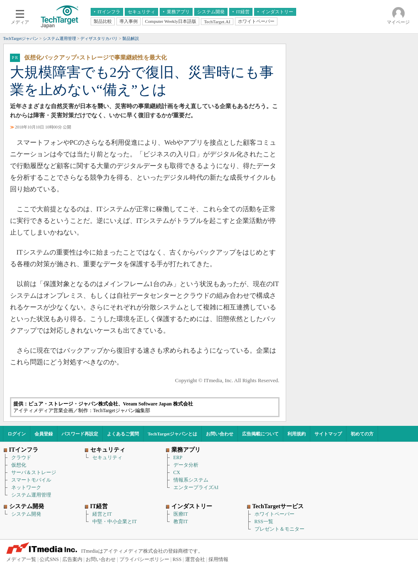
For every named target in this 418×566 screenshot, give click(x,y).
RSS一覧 (264, 521)
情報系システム (190, 480)
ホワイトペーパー (274, 514)
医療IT (180, 514)
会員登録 (44, 433)
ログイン (16, 433)
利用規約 (296, 433)
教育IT (180, 521)
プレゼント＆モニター (279, 529)
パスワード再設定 (80, 433)
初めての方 (362, 433)
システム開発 (26, 514)
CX (177, 472)
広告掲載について (260, 433)
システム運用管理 (31, 495)
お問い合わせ (219, 433)
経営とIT (102, 514)
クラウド (21, 457)
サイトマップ (328, 433)
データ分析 (185, 465)
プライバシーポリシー (144, 559)
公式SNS (49, 559)
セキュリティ (107, 457)
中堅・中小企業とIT (114, 521)
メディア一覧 (21, 559)
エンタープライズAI (196, 487)
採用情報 (218, 559)
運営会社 (195, 559)
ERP (178, 457)
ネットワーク (26, 487)
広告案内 (72, 559)
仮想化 (18, 465)
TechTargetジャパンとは (172, 433)
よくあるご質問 (123, 433)
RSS (177, 559)
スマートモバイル (31, 480)
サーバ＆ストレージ (33, 472)
